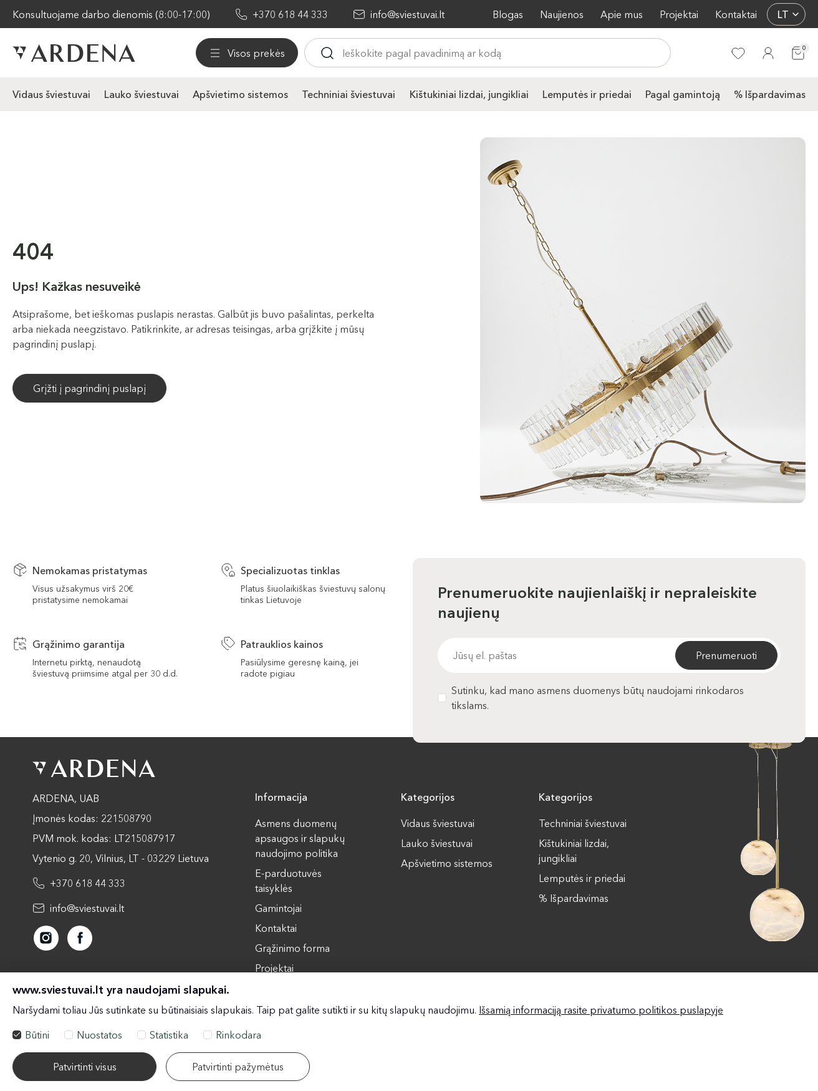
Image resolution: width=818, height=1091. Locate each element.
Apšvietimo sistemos (240, 94)
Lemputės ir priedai (587, 94)
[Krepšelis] (798, 53)
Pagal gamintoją (682, 94)
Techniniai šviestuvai (348, 94)
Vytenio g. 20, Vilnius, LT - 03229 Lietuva (120, 858)
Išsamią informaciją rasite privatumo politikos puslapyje (601, 1010)
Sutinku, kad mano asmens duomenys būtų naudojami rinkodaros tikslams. (591, 698)
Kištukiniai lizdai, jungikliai (469, 94)
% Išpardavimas (770, 94)
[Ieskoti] (327, 53)
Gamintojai (278, 908)
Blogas (508, 14)
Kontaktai (736, 14)
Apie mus (621, 14)
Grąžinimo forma (292, 948)
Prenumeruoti (726, 655)
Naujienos (562, 14)
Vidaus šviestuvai (51, 94)
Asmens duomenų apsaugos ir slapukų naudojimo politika (300, 838)
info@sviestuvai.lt (407, 14)
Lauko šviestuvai (141, 94)
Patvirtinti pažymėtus (238, 1066)
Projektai (679, 14)
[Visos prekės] (247, 53)
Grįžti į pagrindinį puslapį (89, 388)
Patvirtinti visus (85, 1066)
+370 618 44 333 (290, 14)
